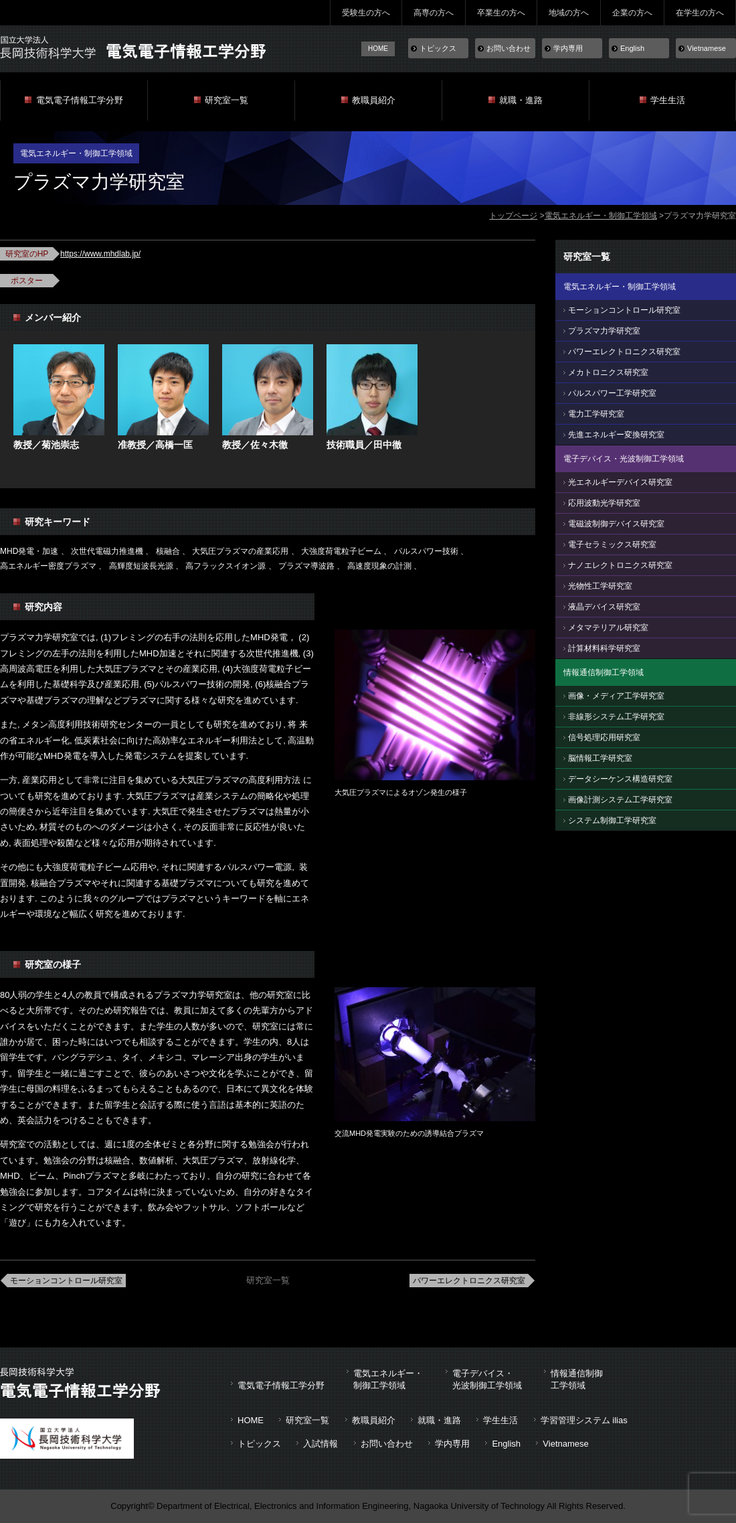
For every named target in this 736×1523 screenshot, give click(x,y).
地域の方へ (569, 12)
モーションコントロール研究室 (66, 1280)
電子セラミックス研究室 (612, 544)
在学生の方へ (700, 12)
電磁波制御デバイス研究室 (616, 523)
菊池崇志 (60, 444)
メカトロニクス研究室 (608, 372)
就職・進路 (521, 100)
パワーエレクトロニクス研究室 (469, 1280)
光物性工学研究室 (600, 586)
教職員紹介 (373, 100)
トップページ (513, 215)
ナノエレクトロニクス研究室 (620, 565)
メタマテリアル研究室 (608, 627)
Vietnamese (706, 48)
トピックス (438, 48)
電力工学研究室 (596, 414)
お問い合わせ (508, 48)
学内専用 (568, 48)
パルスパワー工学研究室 (612, 393)
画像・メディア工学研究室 (616, 696)
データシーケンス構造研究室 (620, 779)
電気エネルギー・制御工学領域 (601, 215)
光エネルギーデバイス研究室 (620, 482)
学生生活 (667, 100)
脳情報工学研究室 (600, 758)
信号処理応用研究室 (604, 737)
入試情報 (320, 1444)
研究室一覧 (226, 100)
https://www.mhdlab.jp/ (100, 254)
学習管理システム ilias (584, 1420)
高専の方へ (433, 12)
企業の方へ (632, 12)
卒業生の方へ (501, 12)
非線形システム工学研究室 (616, 716)
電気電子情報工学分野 (79, 100)
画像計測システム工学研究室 (620, 799)
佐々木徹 (269, 444)
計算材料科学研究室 (604, 648)
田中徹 (387, 444)
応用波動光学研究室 (604, 503)
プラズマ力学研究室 (604, 331)
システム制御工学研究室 (612, 820)
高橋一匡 (174, 444)
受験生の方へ (366, 12)
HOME (378, 48)
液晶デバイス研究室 (604, 606)
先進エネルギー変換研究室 (616, 434)
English (632, 48)
